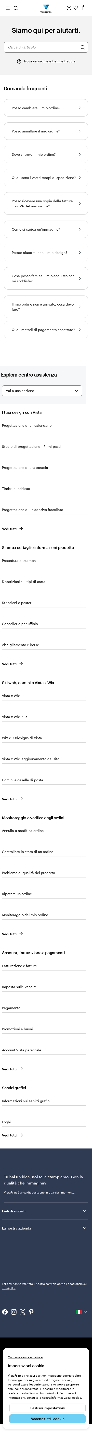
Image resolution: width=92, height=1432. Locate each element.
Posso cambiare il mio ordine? (46, 108)
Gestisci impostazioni (47, 1408)
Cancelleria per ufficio (20, 624)
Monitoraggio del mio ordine (25, 915)
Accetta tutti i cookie (48, 1419)
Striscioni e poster (16, 603)
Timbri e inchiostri (16, 488)
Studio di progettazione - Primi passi (31, 446)
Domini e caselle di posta (22, 780)
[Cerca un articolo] (82, 47)
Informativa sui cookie (66, 1397)
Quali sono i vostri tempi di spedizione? (46, 178)
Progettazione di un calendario (27, 425)
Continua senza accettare (25, 1357)
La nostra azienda (44, 1228)
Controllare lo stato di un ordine (27, 852)
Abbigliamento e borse (20, 645)
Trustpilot (8, 1247)
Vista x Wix (11, 696)
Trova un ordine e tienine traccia (50, 61)
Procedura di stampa (19, 560)
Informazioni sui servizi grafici (26, 1101)
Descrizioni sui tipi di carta (23, 582)
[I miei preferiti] (75, 7)
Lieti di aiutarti (44, 1210)
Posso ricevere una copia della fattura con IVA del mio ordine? (46, 203)
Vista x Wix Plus (14, 717)
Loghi (6, 1122)
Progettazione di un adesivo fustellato (32, 510)
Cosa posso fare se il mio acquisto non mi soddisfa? (46, 278)
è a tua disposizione (31, 1192)
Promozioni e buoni (17, 1029)
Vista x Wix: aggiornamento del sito (30, 759)
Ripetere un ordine (17, 894)
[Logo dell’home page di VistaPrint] (46, 8)
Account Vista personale (21, 1050)
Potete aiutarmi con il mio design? (46, 252)
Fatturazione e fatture (19, 966)
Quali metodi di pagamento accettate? (46, 330)
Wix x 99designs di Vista (22, 738)
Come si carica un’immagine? (46, 229)
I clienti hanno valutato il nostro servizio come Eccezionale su (44, 1253)
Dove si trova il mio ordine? (46, 154)
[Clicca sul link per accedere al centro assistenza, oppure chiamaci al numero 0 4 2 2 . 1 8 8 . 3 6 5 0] (68, 8)
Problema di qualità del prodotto (28, 873)
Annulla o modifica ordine (23, 830)
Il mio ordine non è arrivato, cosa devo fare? (46, 306)
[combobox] (43, 47)
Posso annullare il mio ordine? (46, 131)
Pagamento (11, 1008)
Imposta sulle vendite (19, 987)
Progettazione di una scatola (25, 467)
